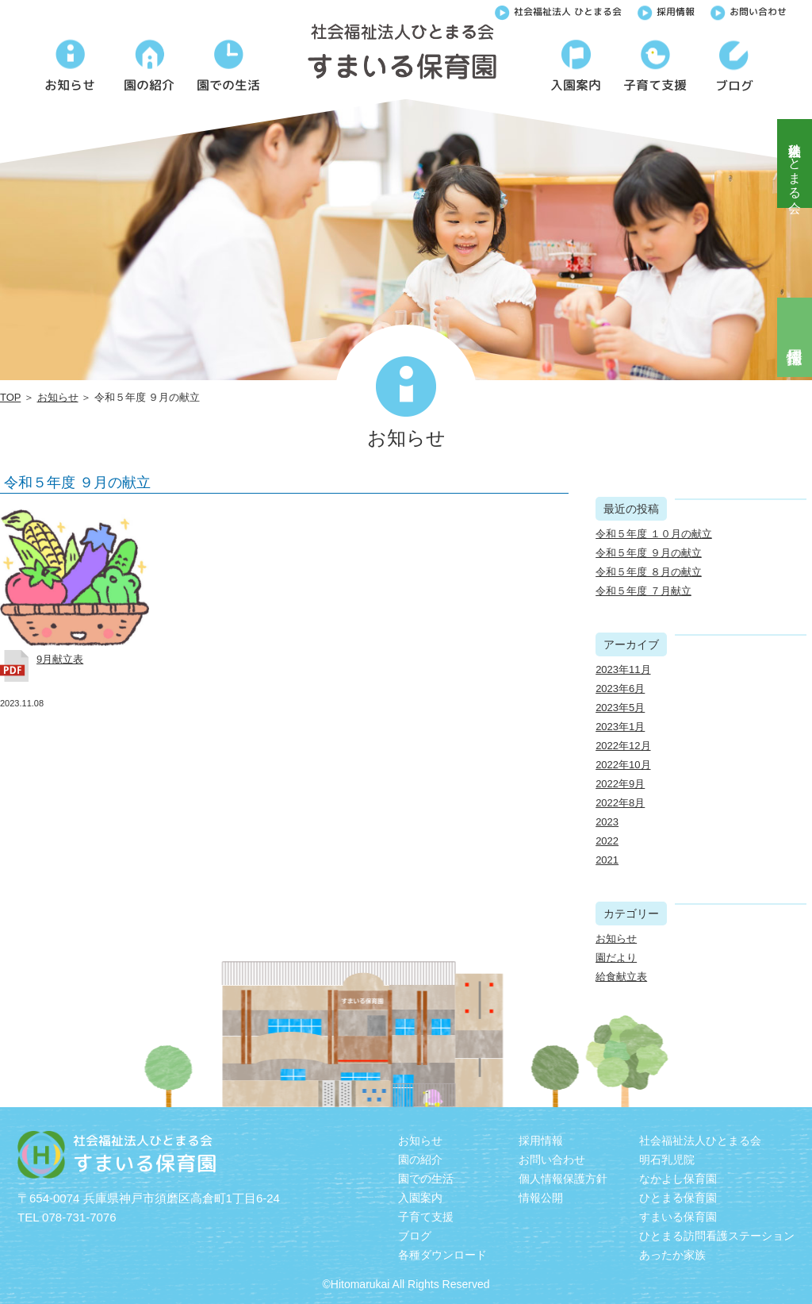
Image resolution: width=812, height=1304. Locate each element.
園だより (616, 958)
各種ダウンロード (442, 1254)
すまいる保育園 (678, 1216)
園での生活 (426, 1178)
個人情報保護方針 (563, 1178)
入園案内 (420, 1197)
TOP (10, 397)
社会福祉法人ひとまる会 (795, 163)
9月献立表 (59, 659)
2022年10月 (623, 765)
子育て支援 (426, 1216)
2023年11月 (623, 669)
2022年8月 (620, 803)
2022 (607, 841)
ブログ (414, 1235)
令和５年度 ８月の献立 (649, 572)
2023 (607, 822)
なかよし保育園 (678, 1178)
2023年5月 (620, 708)
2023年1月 (620, 727)
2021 (607, 860)
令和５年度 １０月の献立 (654, 534)
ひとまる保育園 (678, 1197)
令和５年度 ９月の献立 (77, 482)
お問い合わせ (748, 10)
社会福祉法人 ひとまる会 (558, 10)
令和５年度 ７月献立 (643, 591)
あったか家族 (672, 1254)
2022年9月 (620, 784)
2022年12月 (623, 746)
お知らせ (58, 397)
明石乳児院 (667, 1159)
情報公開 (541, 1197)
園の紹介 (420, 1159)
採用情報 (666, 10)
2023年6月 (620, 688)
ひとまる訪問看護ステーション (717, 1235)
